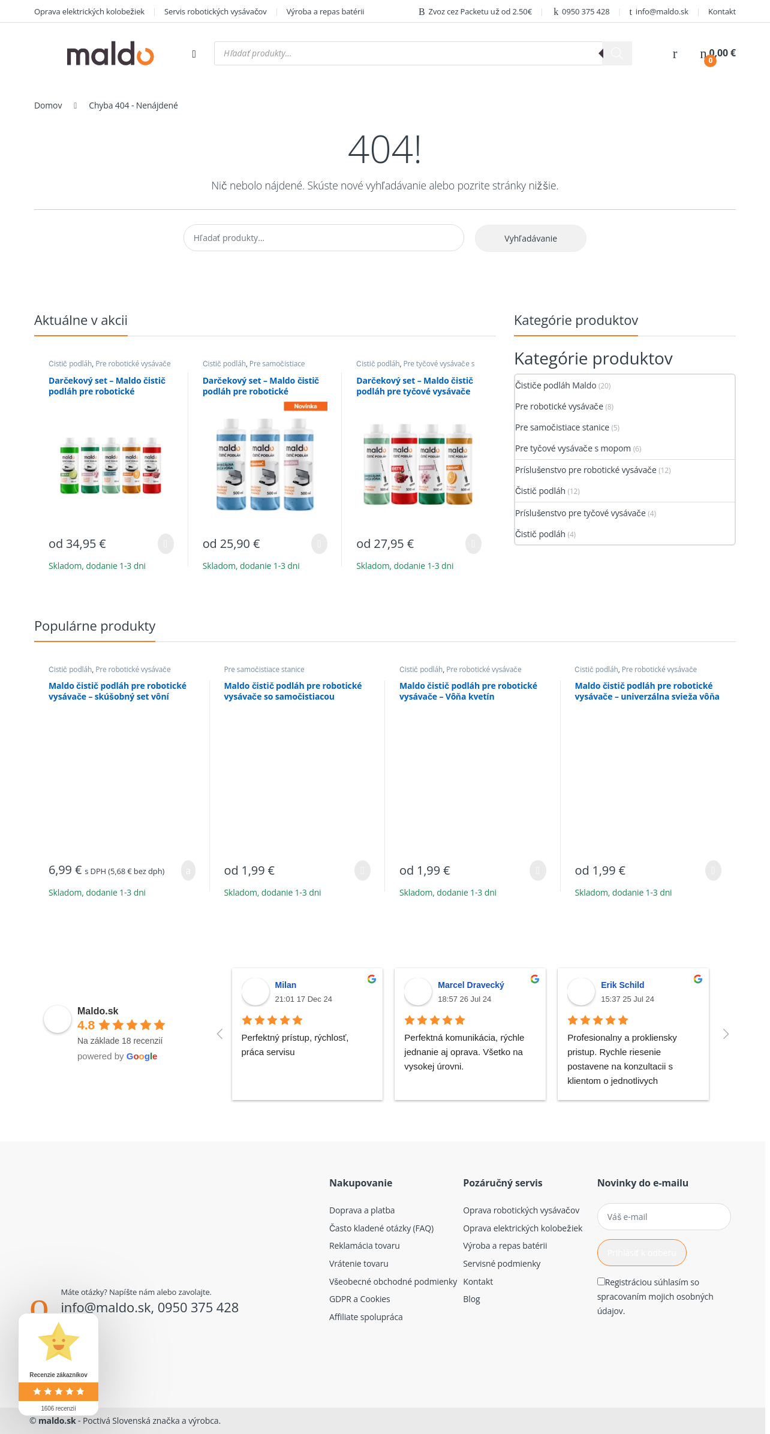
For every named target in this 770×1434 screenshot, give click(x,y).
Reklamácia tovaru (364, 1245)
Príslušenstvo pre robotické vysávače (586, 469)
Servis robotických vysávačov (215, 11)
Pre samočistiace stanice (254, 367)
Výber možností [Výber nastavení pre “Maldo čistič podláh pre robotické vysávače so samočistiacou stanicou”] (362, 870)
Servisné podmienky (501, 1263)
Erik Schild (622, 985)
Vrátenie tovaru (359, 1263)
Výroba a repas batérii (326, 11)
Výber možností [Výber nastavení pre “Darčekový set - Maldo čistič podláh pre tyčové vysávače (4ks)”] (473, 544)
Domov (48, 105)
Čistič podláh (70, 363)
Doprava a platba (362, 1210)
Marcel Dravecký (471, 985)
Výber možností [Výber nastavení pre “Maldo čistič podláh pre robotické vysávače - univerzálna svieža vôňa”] (713, 870)
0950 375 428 (581, 11)
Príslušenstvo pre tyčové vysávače (580, 513)
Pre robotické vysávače (132, 363)
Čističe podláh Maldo (555, 385)
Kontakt (722, 11)
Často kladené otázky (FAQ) (381, 1228)
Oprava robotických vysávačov (521, 1210)
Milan (286, 985)
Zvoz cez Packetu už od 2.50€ (475, 11)
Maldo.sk (97, 1011)
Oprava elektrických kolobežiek (89, 11)
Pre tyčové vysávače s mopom (415, 367)
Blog (471, 1299)
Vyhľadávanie (530, 238)
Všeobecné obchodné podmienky (393, 1281)
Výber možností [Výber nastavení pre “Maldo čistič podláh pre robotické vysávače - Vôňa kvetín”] (538, 870)
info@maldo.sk (659, 11)
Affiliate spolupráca (366, 1316)
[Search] (617, 53)
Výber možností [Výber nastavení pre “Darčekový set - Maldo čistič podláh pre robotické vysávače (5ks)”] (166, 544)
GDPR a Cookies (359, 1299)
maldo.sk (57, 1420)
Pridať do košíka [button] (188, 870)
